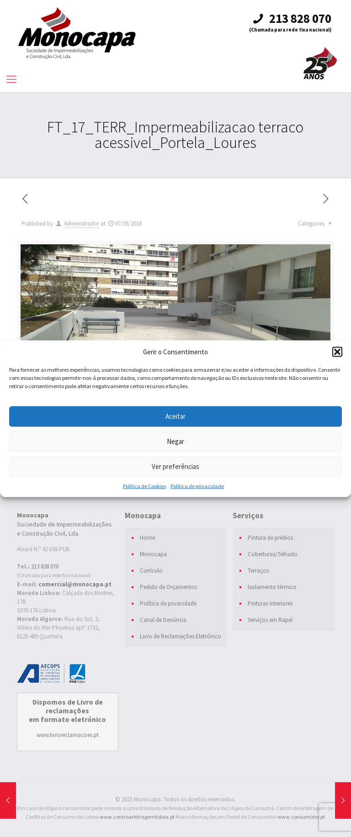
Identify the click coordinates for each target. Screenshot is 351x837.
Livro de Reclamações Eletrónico (180, 636)
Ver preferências (175, 466)
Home (147, 538)
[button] (337, 351)
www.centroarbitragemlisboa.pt (137, 816)
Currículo (151, 570)
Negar (175, 441)
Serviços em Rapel (270, 620)
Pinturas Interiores (270, 603)
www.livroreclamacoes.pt (68, 735)
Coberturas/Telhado (273, 554)
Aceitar (175, 416)
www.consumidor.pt (301, 816)
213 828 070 (291, 18)
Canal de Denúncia (163, 620)
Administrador (81, 223)
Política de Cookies (144, 485)
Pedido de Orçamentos (168, 587)
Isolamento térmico (272, 587)
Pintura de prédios (270, 538)
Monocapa (153, 554)
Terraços (258, 570)
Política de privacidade (197, 485)
